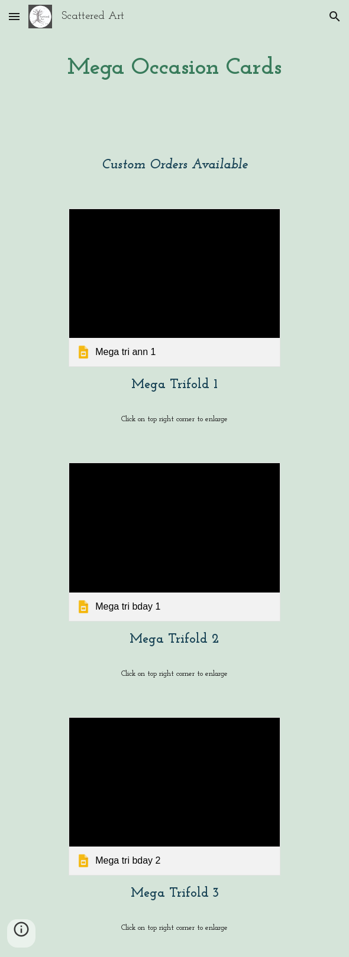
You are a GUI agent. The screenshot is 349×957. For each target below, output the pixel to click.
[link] (174, 288)
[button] (14, 16)
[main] (175, 68)
